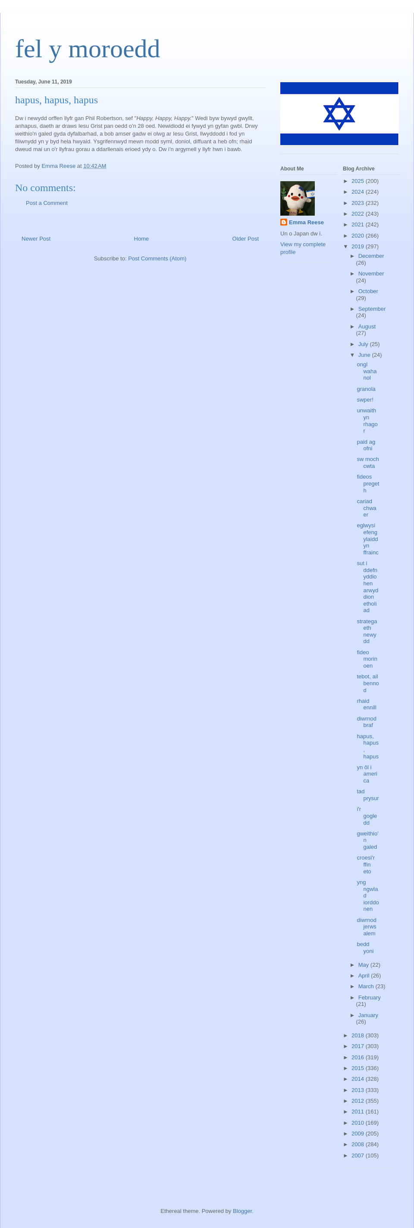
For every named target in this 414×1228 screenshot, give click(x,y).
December (371, 256)
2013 (358, 1090)
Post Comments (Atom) (157, 258)
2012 (358, 1101)
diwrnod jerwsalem (366, 927)
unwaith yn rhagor (367, 420)
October (368, 291)
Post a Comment (47, 203)
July (364, 344)
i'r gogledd (367, 816)
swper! (365, 399)
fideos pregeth (368, 483)
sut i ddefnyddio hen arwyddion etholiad (367, 586)
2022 (358, 213)
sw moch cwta (368, 462)
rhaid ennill (366, 704)
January (368, 1015)
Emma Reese (306, 222)
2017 (358, 1046)
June (365, 355)
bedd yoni (365, 947)
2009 (358, 1133)
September (372, 309)
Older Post (245, 238)
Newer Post (36, 238)
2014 (358, 1079)
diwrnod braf (366, 722)
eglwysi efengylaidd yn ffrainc (367, 538)
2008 (358, 1144)
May (364, 965)
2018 (358, 1035)
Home (141, 238)
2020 (358, 235)
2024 (358, 192)
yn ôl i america (367, 774)
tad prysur (368, 794)
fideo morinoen (367, 659)
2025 (358, 181)
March (367, 986)
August (367, 326)
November (371, 273)
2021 (358, 224)
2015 (358, 1068)
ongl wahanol (366, 371)
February (369, 997)
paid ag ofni (366, 445)
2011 (358, 1111)
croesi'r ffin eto (366, 864)
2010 (358, 1123)
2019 (358, 246)
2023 (358, 203)
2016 (358, 1057)
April (364, 975)
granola (366, 389)
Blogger (242, 1211)
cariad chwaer (366, 508)
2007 (358, 1155)
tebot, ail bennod (368, 683)
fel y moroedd (87, 48)
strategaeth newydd (367, 631)
